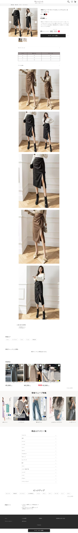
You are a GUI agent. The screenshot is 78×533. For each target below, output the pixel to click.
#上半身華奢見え (38, 494)
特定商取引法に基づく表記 (60, 522)
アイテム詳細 (20, 65)
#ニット (16, 497)
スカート (20, 4)
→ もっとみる (70, 388)
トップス (23, 444)
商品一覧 (16, 4)
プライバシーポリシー (8, 525)
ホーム (6, 522)
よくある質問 (24, 522)
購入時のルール (22, 327)
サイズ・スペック (21, 47)
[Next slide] (74, 412)
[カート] (75, 2)
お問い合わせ (24, 525)
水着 (22, 438)
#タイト (8, 339)
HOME (12, 4)
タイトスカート (25, 4)
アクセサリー (24, 454)
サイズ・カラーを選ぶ (53, 35)
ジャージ (23, 441)
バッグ (23, 475)
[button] (10, 22)
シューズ (23, 472)
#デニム (55, 494)
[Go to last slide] (4, 412)
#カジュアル (9, 494)
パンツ (23, 448)
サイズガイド (22, 328)
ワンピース (24, 435)
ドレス (23, 466)
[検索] (68, 2)
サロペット (24, 457)
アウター (23, 478)
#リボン (26, 339)
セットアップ (24, 460)
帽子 (22, 463)
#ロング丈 (9, 497)
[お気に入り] (72, 2)
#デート (63, 494)
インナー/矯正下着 (25, 469)
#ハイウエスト (18, 339)
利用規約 (40, 522)
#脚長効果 (43, 339)
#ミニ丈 (34, 339)
